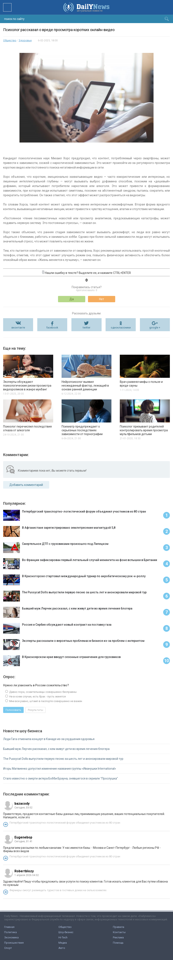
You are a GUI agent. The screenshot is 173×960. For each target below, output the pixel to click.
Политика (10, 932)
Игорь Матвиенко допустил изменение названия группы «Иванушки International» (59, 768)
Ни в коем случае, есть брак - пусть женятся (37, 696)
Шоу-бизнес (65, 932)
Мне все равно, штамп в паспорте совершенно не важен (45, 701)
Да (72, 299)
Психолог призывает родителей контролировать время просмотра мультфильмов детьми (144, 430)
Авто (61, 948)
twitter (86, 327)
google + (154, 327)
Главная (9, 927)
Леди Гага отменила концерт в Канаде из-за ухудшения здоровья (48, 739)
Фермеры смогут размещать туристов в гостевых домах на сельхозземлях (57, 890)
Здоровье (25, 40)
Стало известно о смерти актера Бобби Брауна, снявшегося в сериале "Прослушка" (60, 778)
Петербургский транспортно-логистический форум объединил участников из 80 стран (64, 822)
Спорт (8, 948)
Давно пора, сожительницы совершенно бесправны (43, 691)
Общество (9, 40)
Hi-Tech (62, 937)
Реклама (118, 937)
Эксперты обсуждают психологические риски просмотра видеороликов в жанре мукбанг (27, 385)
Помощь (118, 942)
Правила (118, 927)
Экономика (11, 937)
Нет (101, 299)
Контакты (119, 932)
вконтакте (18, 327)
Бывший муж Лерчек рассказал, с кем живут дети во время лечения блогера (56, 749)
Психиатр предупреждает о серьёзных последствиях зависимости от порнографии (82, 430)
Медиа (62, 942)
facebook (52, 327)
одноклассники (121, 327)
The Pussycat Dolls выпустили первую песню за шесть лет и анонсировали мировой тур (63, 758)
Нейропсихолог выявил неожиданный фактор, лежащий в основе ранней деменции (85, 385)
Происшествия (14, 942)
